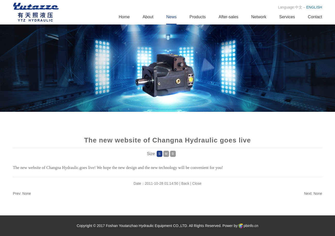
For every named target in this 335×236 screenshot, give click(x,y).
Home (124, 17)
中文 (298, 7)
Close (197, 183)
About (148, 17)
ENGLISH (314, 7)
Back (185, 183)
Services (287, 17)
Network (258, 17)
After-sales (228, 17)
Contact (315, 17)
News (171, 17)
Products (197, 17)
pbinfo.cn (251, 226)
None (26, 193)
